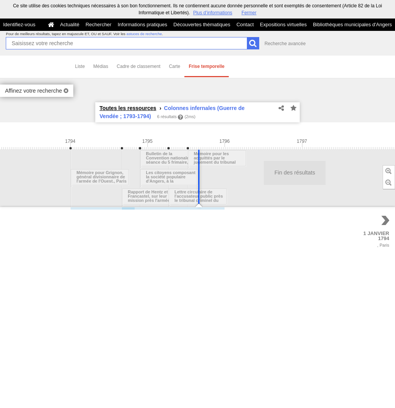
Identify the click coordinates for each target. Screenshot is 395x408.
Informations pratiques (142, 24)
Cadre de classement (138, 66)
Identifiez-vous (19, 24)
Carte (174, 66)
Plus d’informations (212, 12)
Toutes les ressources (128, 108)
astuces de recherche (144, 34)
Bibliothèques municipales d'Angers (352, 24)
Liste (80, 66)
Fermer (249, 12)
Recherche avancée (285, 43)
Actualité (69, 24)
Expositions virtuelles (283, 24)
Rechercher (98, 24)
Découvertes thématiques (202, 24)
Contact (245, 24)
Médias (100, 66)
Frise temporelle (207, 66)
